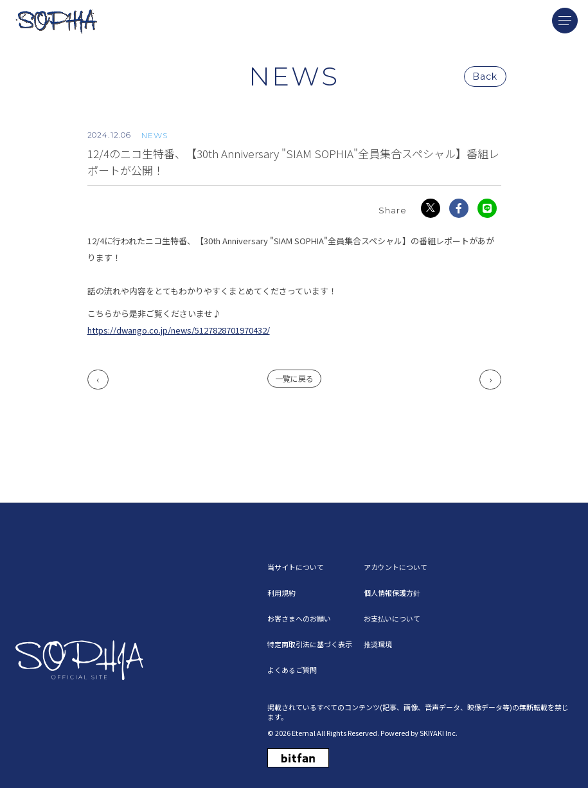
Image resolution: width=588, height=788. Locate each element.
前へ (98, 380)
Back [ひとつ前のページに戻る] (484, 76)
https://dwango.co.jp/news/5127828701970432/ (178, 330)
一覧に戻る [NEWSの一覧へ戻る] (294, 378)
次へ (490, 380)
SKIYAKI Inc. (439, 733)
